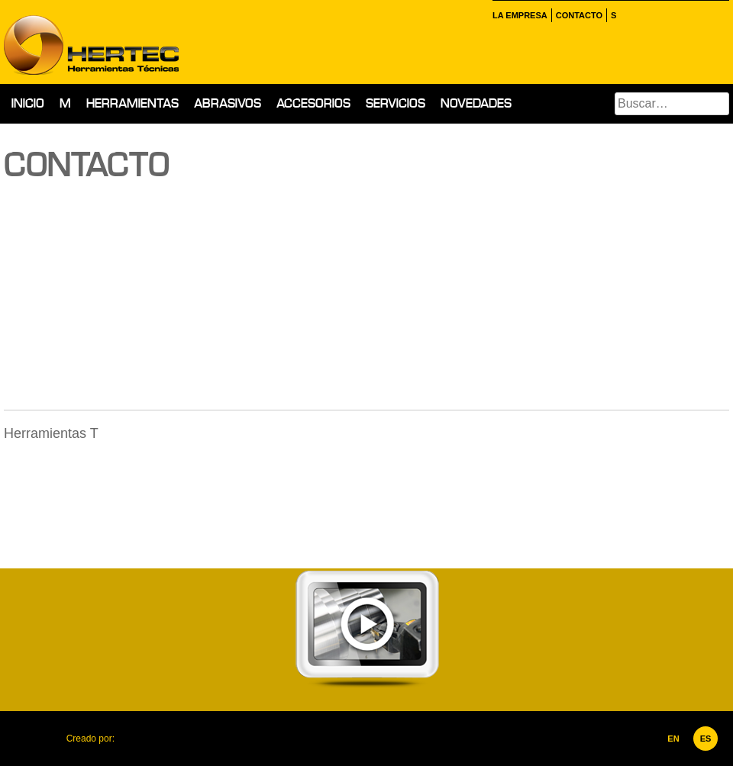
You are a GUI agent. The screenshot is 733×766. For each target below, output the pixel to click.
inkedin (664, 15)
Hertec (137, 42)
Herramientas (132, 103)
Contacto (579, 15)
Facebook (628, 15)
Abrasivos (227, 103)
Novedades (476, 103)
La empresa (519, 15)
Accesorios (313, 103)
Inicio (27, 103)
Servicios (395, 103)
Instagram (646, 15)
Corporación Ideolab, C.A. (148, 738)
